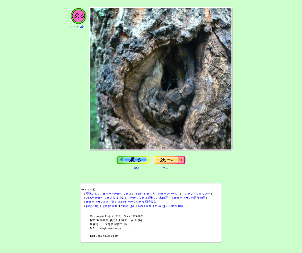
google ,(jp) (92, 205)
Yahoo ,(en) (144, 205)
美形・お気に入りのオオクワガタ (156, 193)
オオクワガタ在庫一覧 (100, 201)
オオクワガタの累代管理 (189, 197)
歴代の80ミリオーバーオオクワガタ (108, 193)
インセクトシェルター (196, 193)
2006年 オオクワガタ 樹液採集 (105, 197)
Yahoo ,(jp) (127, 205)
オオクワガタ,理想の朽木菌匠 (149, 197)
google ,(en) (110, 205)
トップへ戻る (78, 27)
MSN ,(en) (177, 205)
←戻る (135, 168)
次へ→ (166, 168)
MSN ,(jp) (161, 205)
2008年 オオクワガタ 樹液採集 (137, 201)
